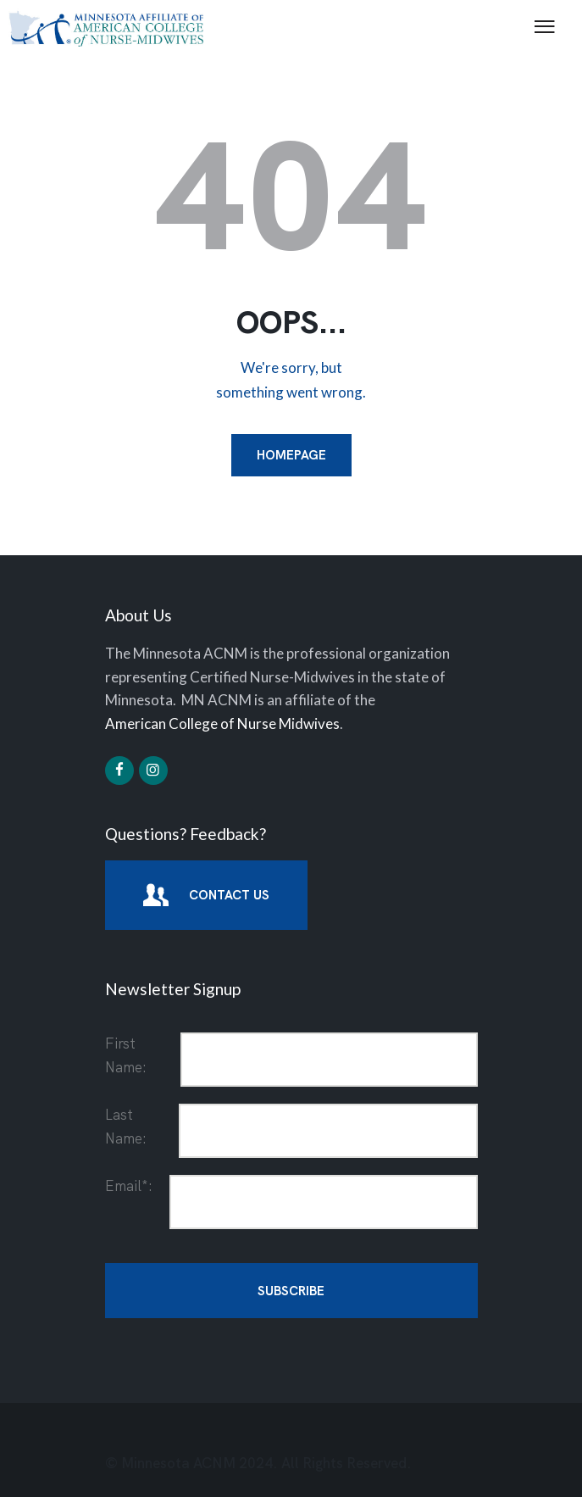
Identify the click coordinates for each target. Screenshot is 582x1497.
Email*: (128, 1186)
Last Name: (126, 1126)
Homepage (291, 455)
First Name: (126, 1055)
